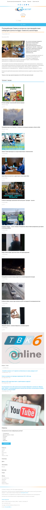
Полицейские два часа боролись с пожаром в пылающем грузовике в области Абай (21, 127)
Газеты (4, 437)
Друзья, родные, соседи (8, 434)
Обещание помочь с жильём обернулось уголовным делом (15, 325)
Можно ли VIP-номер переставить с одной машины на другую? (16, 381)
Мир (3, 454)
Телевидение (5, 433)
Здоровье (4, 479)
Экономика (4, 464)
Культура (4, 470)
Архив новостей (36, 1)
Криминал (4, 482)
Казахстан (4, 452)
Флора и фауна (5, 483)
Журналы (4, 440)
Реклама (24, 1)
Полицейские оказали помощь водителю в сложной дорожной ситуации (18, 276)
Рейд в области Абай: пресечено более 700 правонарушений (15, 252)
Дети (3, 461)
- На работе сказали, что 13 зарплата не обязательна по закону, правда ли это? (20, 370)
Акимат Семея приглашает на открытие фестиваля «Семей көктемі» (17, 151)
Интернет (4, 436)
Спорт (3, 472)
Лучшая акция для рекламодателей (14, 1)
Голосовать (6, 443)
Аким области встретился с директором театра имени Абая (15, 176)
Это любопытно (5, 478)
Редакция (29, 1)
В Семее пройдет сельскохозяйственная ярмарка (13, 102)
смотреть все (5, 367)
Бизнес (3, 466)
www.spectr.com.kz (24, 492)
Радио (4, 439)
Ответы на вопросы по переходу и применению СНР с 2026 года (16, 376)
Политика (4, 458)
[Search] (23, 20)
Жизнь (3, 476)
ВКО (3, 451)
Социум (3, 480)
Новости (4, 447)
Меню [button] (23, 25)
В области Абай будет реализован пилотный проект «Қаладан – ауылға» (18, 200)
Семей (3, 449)
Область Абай (5, 455)
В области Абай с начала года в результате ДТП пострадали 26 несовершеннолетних (21, 301)
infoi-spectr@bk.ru (7, 506)
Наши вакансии (5, 499)
